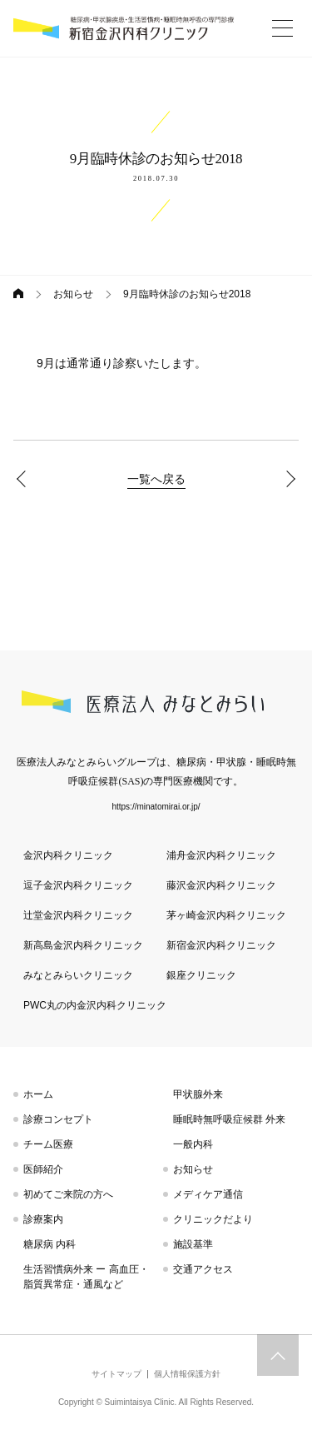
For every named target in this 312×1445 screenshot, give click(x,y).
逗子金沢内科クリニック (78, 885)
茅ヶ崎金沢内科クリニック (226, 915)
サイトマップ (116, 1373)
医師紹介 (43, 1169)
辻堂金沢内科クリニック (78, 915)
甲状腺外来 (198, 1094)
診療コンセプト (58, 1119)
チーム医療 (48, 1144)
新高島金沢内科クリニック (83, 945)
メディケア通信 (208, 1194)
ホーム (38, 1094)
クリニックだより (213, 1219)
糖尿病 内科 (49, 1244)
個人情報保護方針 (187, 1373)
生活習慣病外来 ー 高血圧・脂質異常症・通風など (86, 1276)
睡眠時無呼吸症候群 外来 (229, 1119)
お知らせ (73, 294)
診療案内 (43, 1219)
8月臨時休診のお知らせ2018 (25, 479)
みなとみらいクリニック (78, 975)
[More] (282, 28)
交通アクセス (203, 1269)
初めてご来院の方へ (68, 1194)
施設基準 (193, 1244)
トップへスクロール (278, 1355)
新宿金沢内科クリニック (221, 945)
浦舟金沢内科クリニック (221, 855)
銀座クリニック (201, 975)
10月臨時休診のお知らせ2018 (287, 479)
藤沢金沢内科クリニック (221, 885)
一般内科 (193, 1144)
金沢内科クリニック (68, 855)
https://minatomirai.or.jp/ (155, 806)
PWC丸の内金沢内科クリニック (94, 1005)
